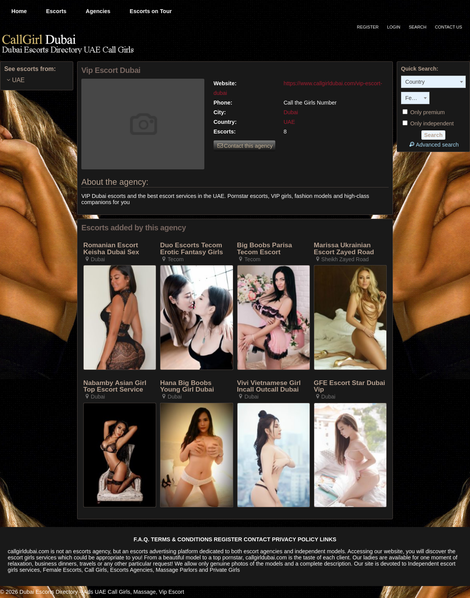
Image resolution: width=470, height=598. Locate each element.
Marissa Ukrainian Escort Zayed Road (344, 248)
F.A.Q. (142, 539)
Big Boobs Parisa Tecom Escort (264, 248)
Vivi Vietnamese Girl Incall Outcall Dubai (269, 386)
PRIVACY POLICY (295, 539)
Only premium (424, 112)
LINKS (328, 539)
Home (19, 11)
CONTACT (257, 539)
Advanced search (433, 144)
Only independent (428, 123)
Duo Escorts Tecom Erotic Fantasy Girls (191, 248)
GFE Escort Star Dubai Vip (349, 386)
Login (393, 27)
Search (417, 27)
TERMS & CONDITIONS (181, 539)
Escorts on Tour (151, 11)
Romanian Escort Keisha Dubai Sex (111, 248)
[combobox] (433, 82)
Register (368, 27)
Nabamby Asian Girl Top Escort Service (114, 386)
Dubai (290, 112)
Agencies (98, 11)
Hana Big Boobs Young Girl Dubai (187, 386)
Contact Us (448, 27)
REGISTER (228, 539)
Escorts (56, 11)
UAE (289, 122)
